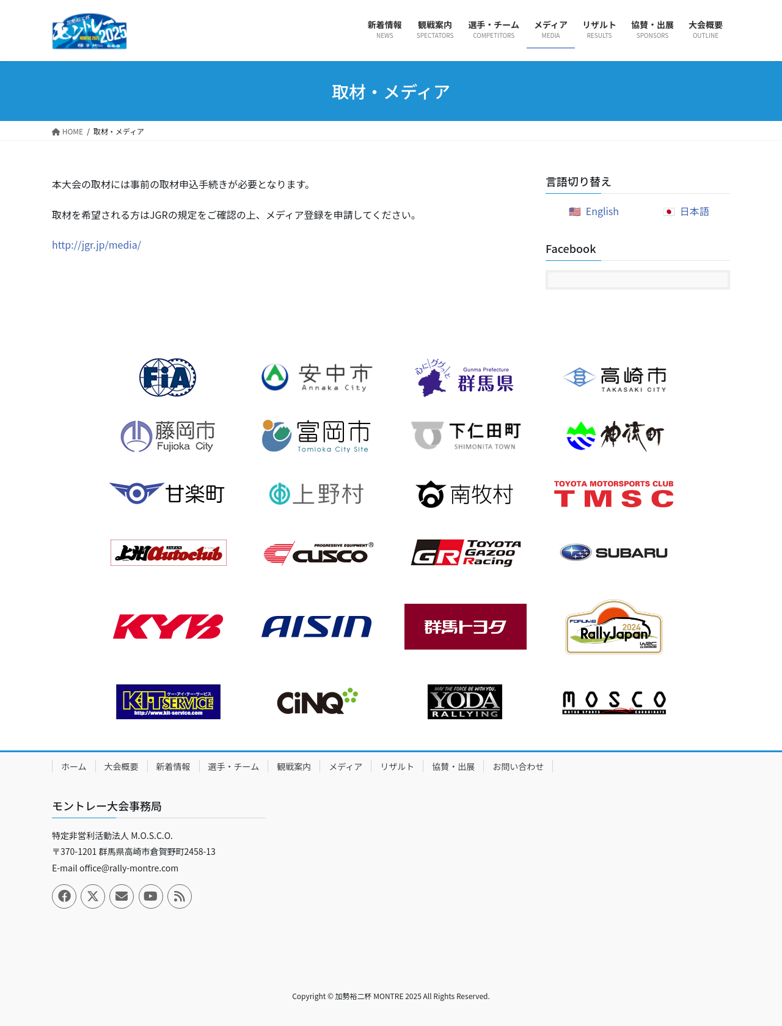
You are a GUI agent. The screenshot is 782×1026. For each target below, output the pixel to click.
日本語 (694, 210)
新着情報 (173, 766)
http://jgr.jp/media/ (96, 244)
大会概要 (121, 766)
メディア (345, 766)
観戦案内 (294, 766)
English (602, 210)
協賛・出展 (453, 766)
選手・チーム (234, 766)
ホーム (74, 766)
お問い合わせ (518, 766)
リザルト (397, 766)
